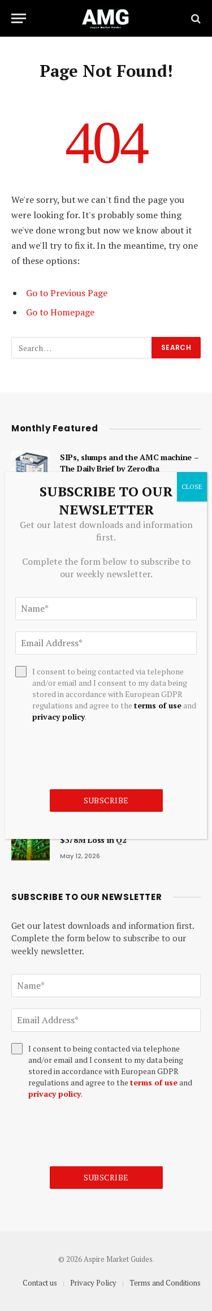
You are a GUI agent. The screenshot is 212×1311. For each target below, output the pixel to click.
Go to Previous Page (66, 293)
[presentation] (97, 1133)
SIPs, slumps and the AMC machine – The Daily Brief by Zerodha (129, 463)
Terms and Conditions (165, 1283)
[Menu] (18, 18)
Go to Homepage (60, 312)
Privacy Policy (93, 1283)
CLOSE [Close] (191, 486)
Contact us (40, 1283)
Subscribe (106, 1177)
